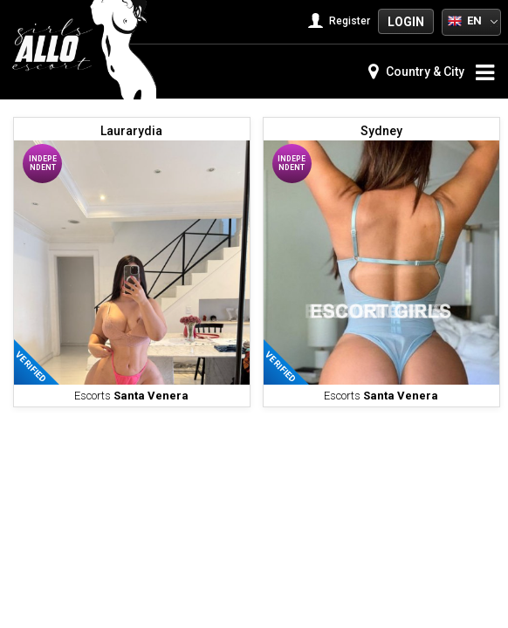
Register (341, 21)
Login (406, 22)
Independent (43, 163)
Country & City (416, 71)
